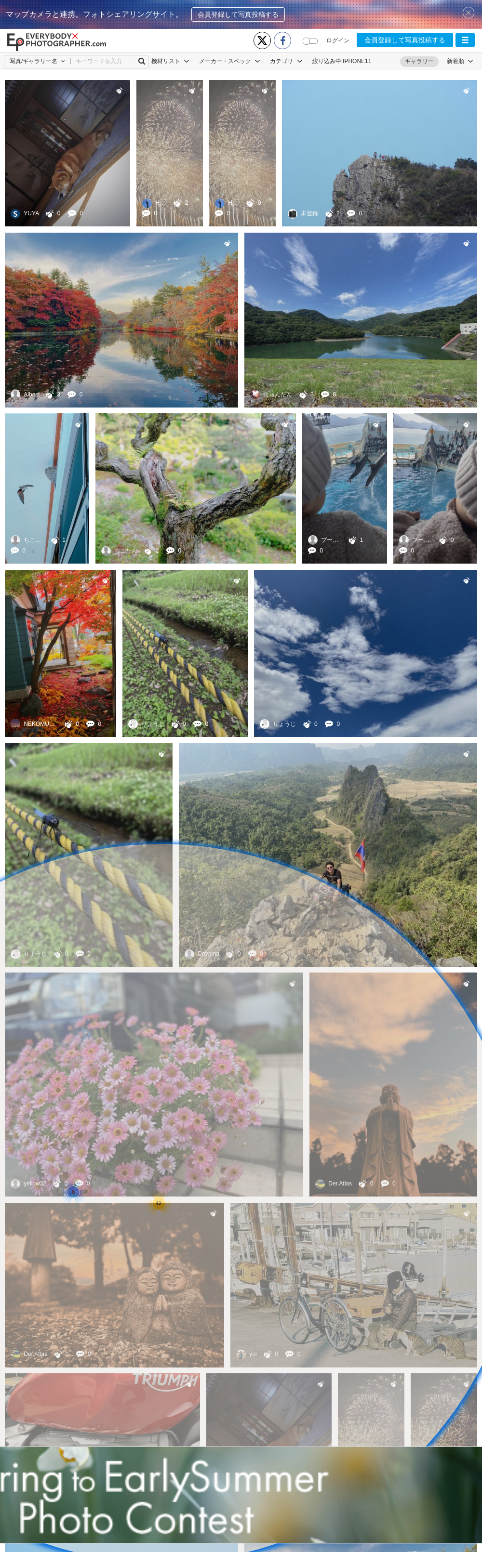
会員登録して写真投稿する (238, 14)
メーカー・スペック (229, 61)
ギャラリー (419, 61)
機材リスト (170, 61)
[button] (465, 40)
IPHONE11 (357, 61)
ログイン (337, 40)
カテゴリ (286, 61)
